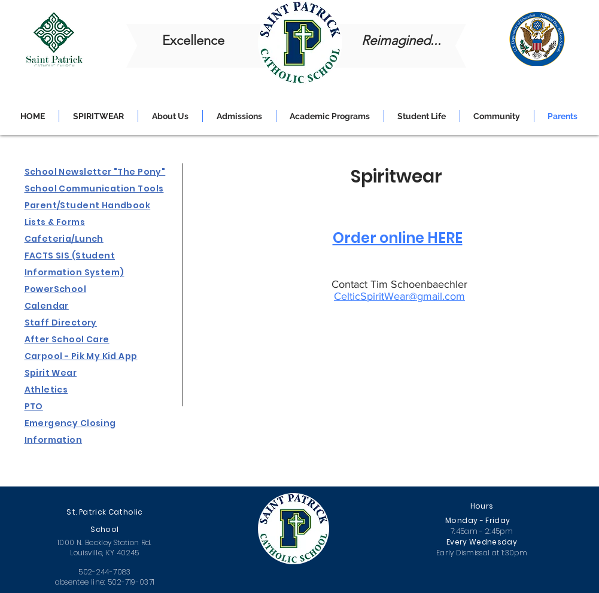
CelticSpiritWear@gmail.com (399, 296)
